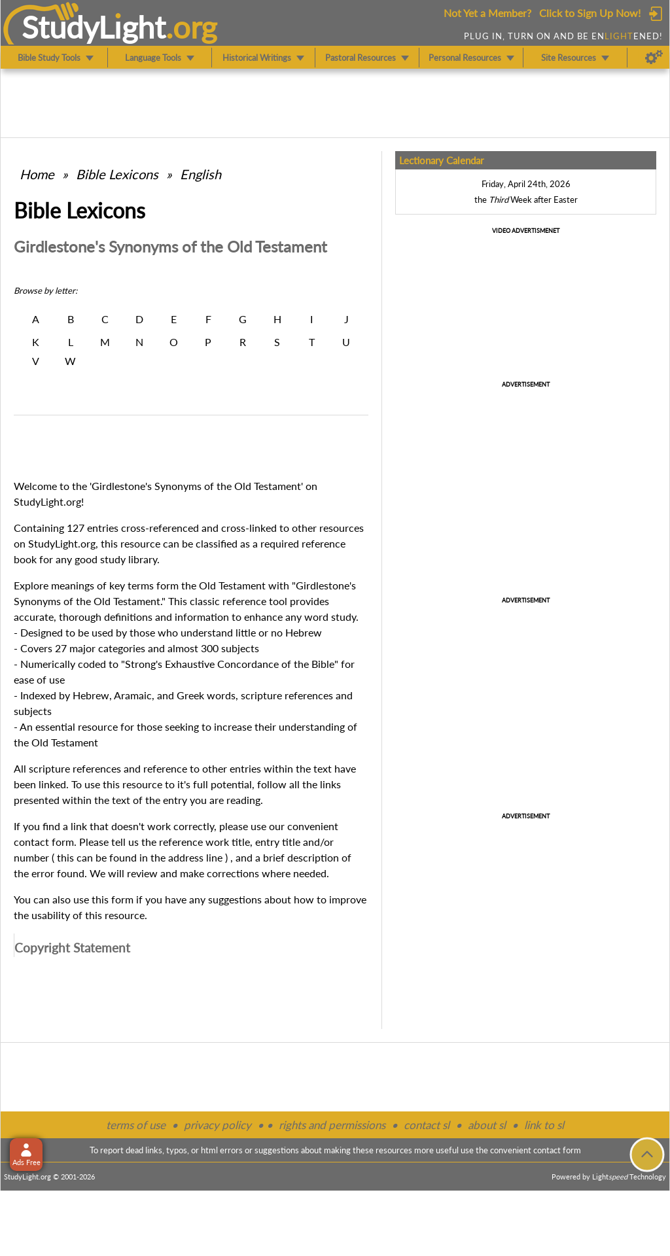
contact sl (427, 1125)
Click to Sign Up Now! (590, 13)
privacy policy (217, 1125)
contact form (44, 841)
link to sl (544, 1125)
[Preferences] (654, 57)
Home (37, 174)
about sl (487, 1125)
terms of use (136, 1125)
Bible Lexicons (117, 174)
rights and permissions (332, 1125)
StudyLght (94, 27)
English (200, 174)
